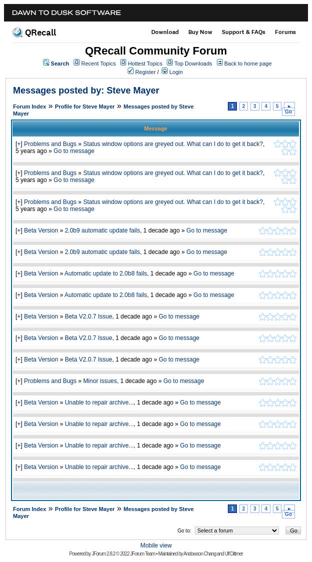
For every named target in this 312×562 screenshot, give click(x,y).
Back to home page (248, 63)
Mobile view (156, 545)
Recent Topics (98, 63)
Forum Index (29, 107)
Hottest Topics (145, 63)
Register (145, 72)
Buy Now (200, 32)
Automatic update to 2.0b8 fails (106, 273)
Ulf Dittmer (233, 553)
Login (176, 72)
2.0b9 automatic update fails (102, 230)
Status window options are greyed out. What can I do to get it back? (173, 144)
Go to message (74, 151)
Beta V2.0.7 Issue (88, 316)
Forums (285, 32)
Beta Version (41, 230)
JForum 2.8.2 (103, 553)
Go (288, 111)
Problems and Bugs (50, 144)
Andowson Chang (199, 553)
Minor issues (100, 381)
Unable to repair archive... (99, 402)
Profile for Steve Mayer (85, 107)
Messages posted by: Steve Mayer (86, 91)
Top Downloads (193, 63)
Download (165, 32)
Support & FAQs (243, 32)
